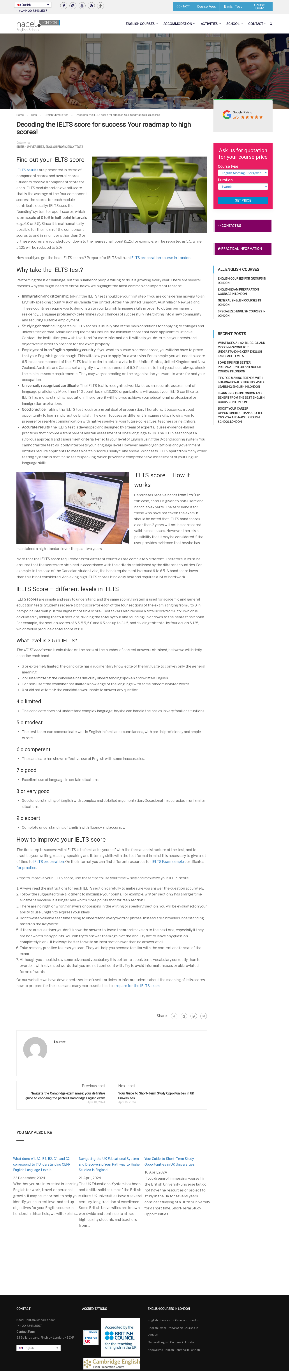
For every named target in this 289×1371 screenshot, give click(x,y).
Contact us (229, 225)
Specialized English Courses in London (174, 1350)
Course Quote (259, 6)
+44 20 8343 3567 (35, 10)
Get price (243, 200)
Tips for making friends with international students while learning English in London (241, 382)
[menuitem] (32, 5)
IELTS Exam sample (168, 862)
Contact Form (25, 1331)
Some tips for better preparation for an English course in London (239, 367)
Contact (255, 24)
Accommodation (177, 24)
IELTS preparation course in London (160, 258)
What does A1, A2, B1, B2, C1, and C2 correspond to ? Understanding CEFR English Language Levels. (41, 1164)
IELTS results (27, 170)
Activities (209, 24)
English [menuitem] (26, 5)
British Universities (30, 146)
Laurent (59, 1042)
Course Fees (206, 6)
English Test (233, 6)
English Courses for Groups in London (173, 1320)
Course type (228, 166)
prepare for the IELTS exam (136, 986)
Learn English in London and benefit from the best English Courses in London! (241, 397)
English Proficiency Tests (64, 146)
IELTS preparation (48, 862)
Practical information (240, 248)
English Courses (140, 24)
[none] (32, 5)
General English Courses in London (172, 1342)
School (233, 24)
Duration (225, 180)
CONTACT (183, 6)
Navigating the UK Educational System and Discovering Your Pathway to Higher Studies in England (110, 1164)
